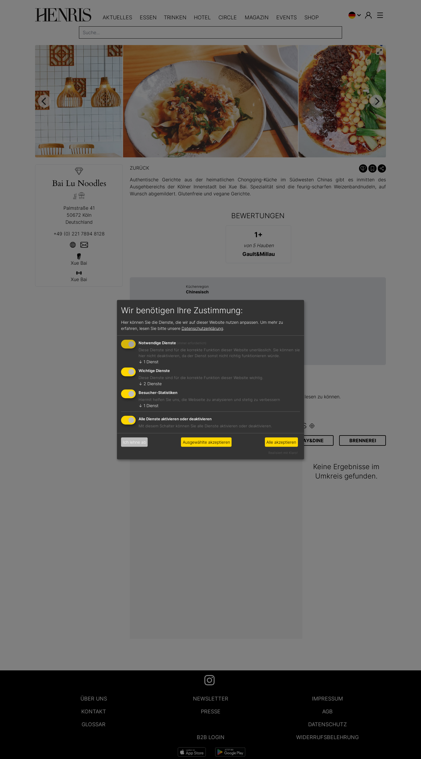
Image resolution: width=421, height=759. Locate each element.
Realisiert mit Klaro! (283, 452)
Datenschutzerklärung (202, 328)
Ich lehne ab (134, 442)
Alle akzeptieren (281, 442)
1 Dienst (148, 361)
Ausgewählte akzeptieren (206, 442)
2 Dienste (150, 383)
